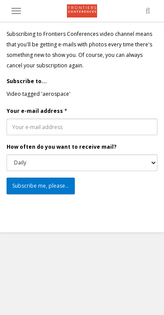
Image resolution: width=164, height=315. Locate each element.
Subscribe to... (27, 81)
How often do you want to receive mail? (61, 146)
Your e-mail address (35, 111)
